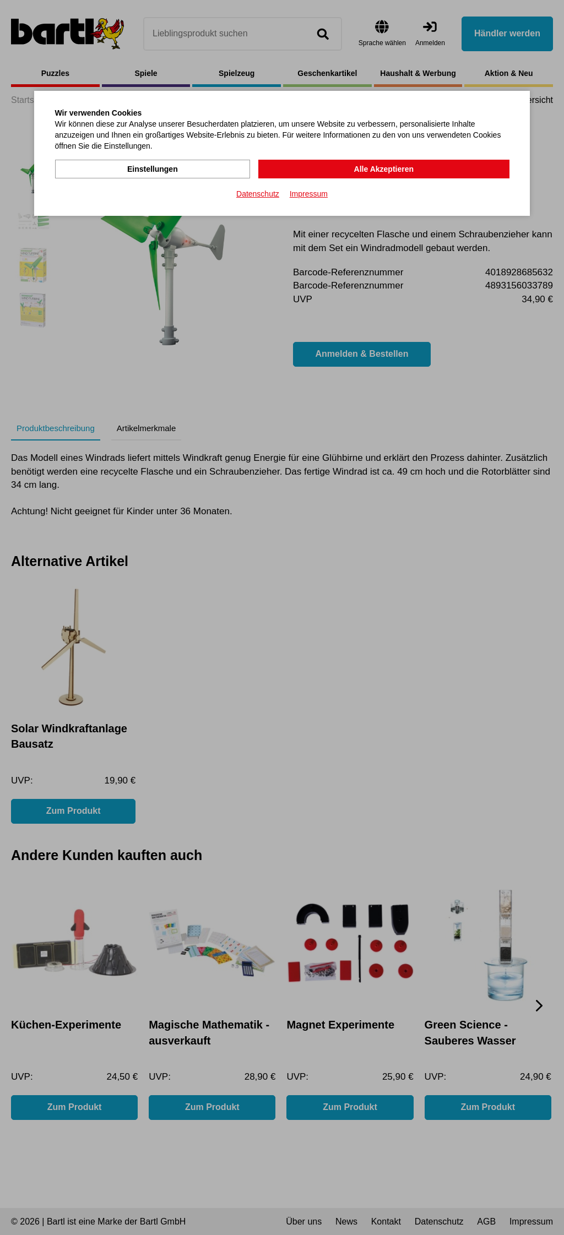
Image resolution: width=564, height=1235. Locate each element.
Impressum (309, 193)
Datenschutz (257, 193)
